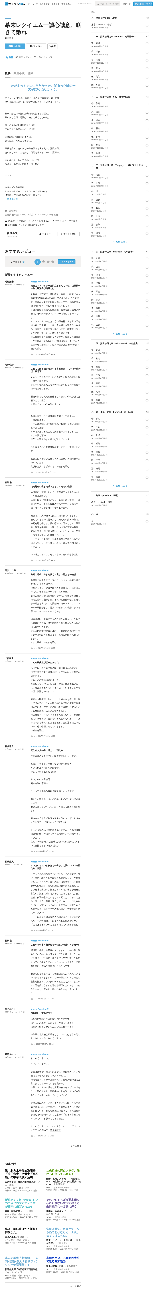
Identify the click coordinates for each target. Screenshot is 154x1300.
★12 (48, 1269)
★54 (7, 1276)
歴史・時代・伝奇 (21, 1188)
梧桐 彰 (8, 940)
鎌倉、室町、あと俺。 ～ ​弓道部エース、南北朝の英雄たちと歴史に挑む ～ (63, 1181)
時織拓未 (9, 281)
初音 (31, 1211)
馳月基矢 (9, 38)
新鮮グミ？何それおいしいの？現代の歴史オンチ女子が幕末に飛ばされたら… (21, 1203)
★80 (48, 1188)
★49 (7, 1214)
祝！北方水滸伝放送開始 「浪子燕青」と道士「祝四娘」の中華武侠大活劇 (21, 1174)
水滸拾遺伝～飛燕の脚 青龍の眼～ (21, 1182)
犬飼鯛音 (9, 658)
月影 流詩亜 (59, 1184)
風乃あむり (10, 1009)
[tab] (8, 74)
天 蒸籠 (9, 1185)
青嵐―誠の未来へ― (15, 1211)
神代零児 (9, 746)
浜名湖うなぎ (52, 1214)
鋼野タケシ (10, 1054)
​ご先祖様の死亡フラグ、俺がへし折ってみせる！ (62, 1172)
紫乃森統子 (72, 1266)
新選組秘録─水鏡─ (55, 1266)
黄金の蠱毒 (10, 1237)
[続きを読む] (43, 148)
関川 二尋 (10, 570)
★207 (7, 1188)
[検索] (97, 3)
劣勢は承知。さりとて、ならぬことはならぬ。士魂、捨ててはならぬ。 (62, 1232)
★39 (48, 1246)
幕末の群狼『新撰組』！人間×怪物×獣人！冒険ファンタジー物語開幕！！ (22, 1261)
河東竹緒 (9, 364)
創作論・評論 (61, 1217)
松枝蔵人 (9, 861)
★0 (6, 1240)
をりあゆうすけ (14, 1272)
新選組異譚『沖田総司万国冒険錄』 (22, 1269)
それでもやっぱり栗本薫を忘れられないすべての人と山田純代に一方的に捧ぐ (62, 1203)
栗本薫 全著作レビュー (58, 1211)
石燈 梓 (8, 482)
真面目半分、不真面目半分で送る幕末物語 (62, 1259)
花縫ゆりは (23, 1237)
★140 (48, 1217)
